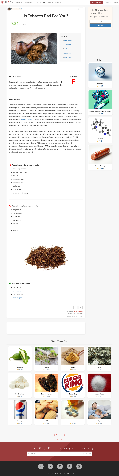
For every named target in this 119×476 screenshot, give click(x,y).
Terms (75, 474)
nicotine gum (17, 298)
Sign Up (108, 2)
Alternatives (67, 57)
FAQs (65, 49)
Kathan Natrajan (78, 311)
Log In (116, 2)
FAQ (56, 474)
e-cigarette (17, 291)
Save (81, 9)
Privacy (69, 474)
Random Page (97, 2)
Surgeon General (26, 120)
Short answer (68, 40)
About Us (19, 2)
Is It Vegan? (28, 2)
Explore (38, 2)
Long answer (68, 44)
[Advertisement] (43, 328)
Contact (62, 474)
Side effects (67, 53)
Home (43, 474)
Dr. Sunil (20, 9)
